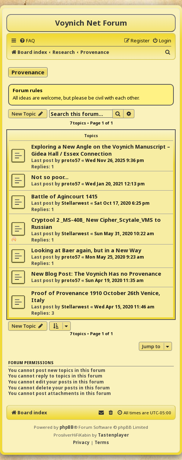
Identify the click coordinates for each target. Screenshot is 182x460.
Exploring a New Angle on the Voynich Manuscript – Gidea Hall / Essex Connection (100, 150)
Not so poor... (49, 177)
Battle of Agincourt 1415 (64, 196)
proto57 (70, 160)
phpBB (67, 427)
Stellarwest (75, 203)
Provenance (28, 72)
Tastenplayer (113, 435)
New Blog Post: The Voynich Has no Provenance (96, 273)
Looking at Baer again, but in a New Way (86, 250)
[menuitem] (27, 40)
